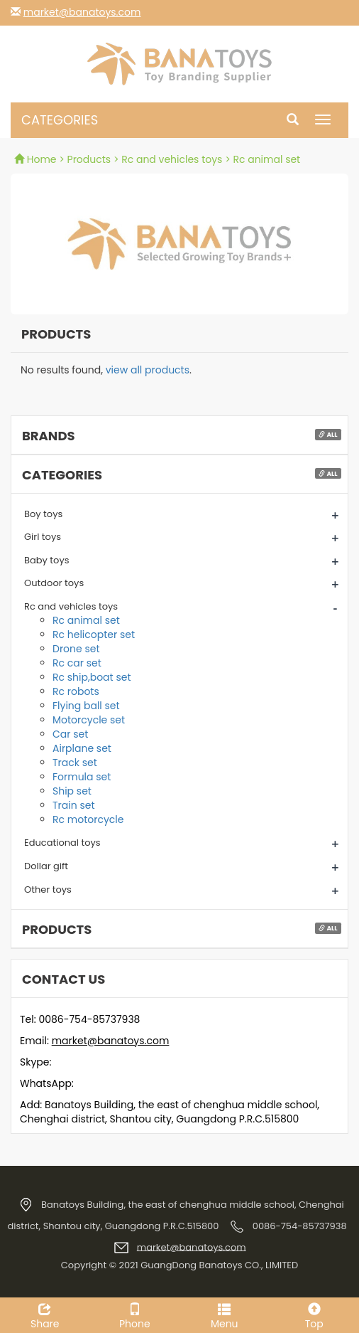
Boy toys (43, 514)
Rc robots (76, 691)
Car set (70, 734)
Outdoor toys (54, 583)
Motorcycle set (89, 720)
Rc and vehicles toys (171, 159)
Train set (74, 805)
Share (45, 1314)
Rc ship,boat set (92, 677)
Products (89, 159)
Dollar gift (46, 866)
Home (36, 159)
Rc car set (77, 663)
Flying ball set (86, 706)
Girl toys (42, 536)
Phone (135, 1314)
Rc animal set (266, 159)
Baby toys (47, 560)
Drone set (76, 649)
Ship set (72, 791)
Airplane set (82, 748)
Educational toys (62, 842)
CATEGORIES (59, 120)
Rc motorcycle (88, 819)
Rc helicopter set (94, 634)
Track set (75, 762)
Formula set (82, 777)
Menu (225, 1314)
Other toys (48, 889)
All (328, 434)
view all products (147, 370)
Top (315, 1314)
